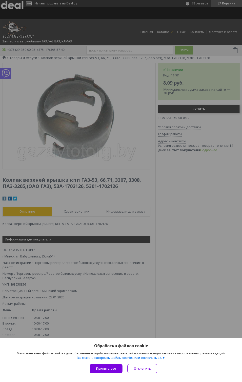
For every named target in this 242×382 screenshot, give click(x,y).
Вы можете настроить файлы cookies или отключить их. (119, 358)
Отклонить (142, 368)
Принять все (106, 368)
